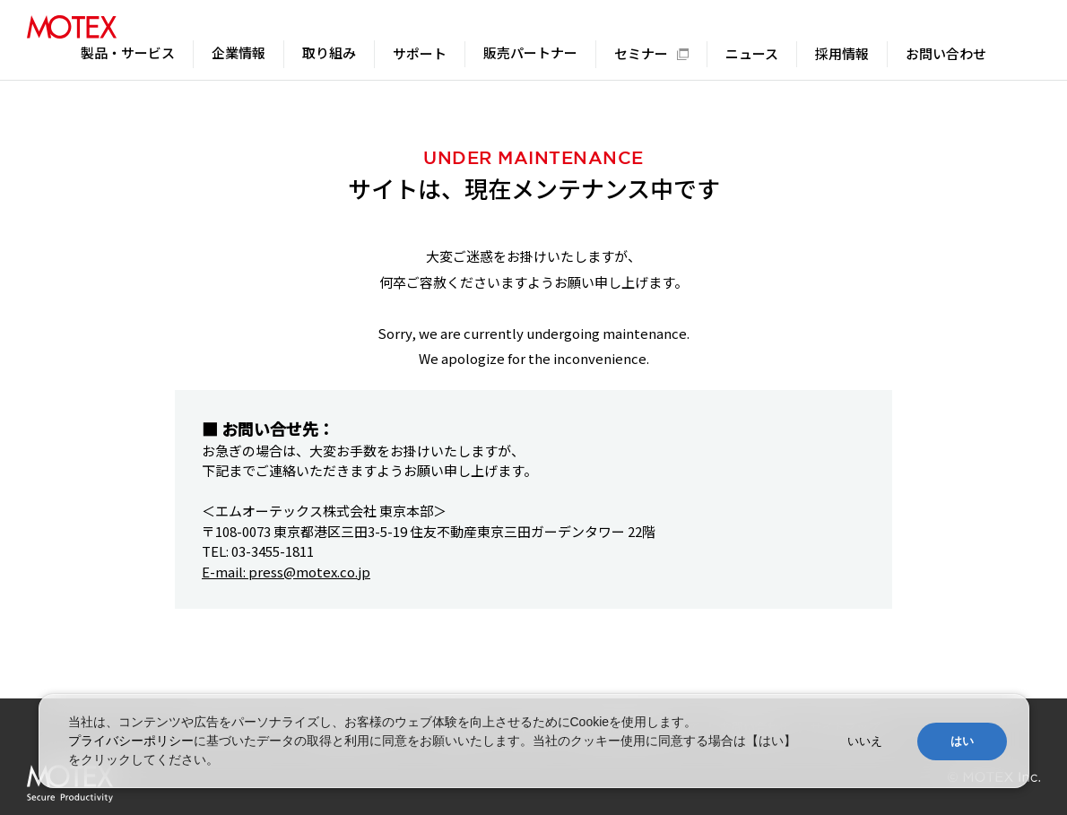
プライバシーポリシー (131, 740)
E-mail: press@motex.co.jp (286, 571)
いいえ (864, 741)
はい (962, 741)
